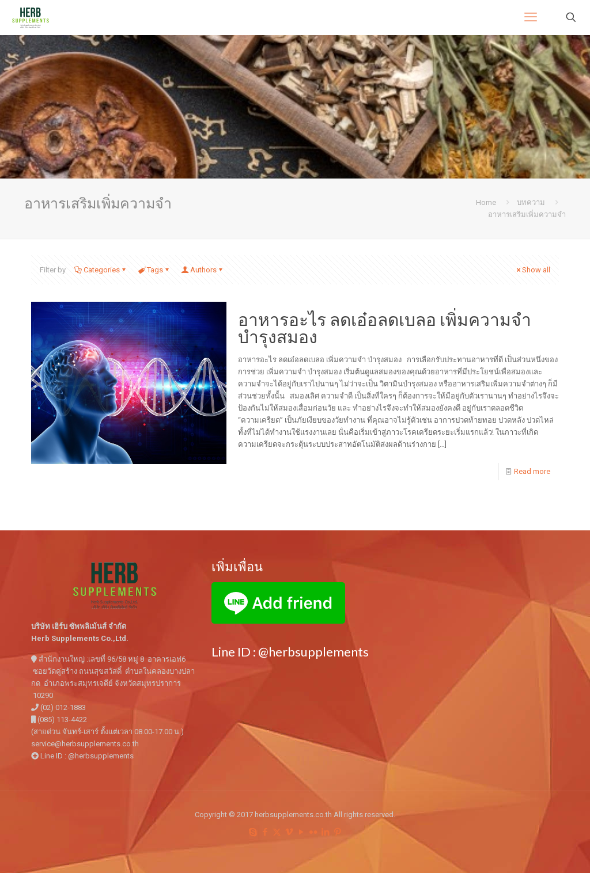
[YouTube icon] (301, 832)
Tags (154, 269)
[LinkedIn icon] (325, 832)
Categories (100, 269)
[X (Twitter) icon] (277, 832)
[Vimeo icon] (289, 832)
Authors (202, 269)
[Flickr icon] (313, 832)
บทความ (531, 202)
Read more (532, 471)
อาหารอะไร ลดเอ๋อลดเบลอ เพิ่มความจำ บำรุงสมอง (384, 328)
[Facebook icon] (264, 832)
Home (486, 202)
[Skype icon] (252, 832)
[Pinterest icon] (337, 832)
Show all (532, 269)
